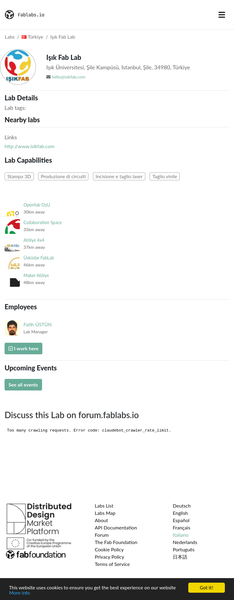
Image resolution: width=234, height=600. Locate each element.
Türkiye (32, 37)
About (101, 520)
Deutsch (182, 505)
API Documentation (116, 527)
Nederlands (185, 542)
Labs (10, 37)
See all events (23, 384)
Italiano (181, 535)
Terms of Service (112, 564)
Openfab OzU (36, 204)
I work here (23, 348)
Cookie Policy (109, 549)
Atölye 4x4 (33, 240)
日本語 (180, 557)
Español (181, 520)
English (180, 513)
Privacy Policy (109, 557)
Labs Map (105, 513)
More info (19, 594)
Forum (101, 535)
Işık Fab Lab (62, 37)
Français (181, 527)
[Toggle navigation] (221, 14)
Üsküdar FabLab (38, 257)
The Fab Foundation (116, 542)
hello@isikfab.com (68, 76)
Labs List (104, 505)
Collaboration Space (42, 222)
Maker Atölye (36, 275)
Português (183, 549)
